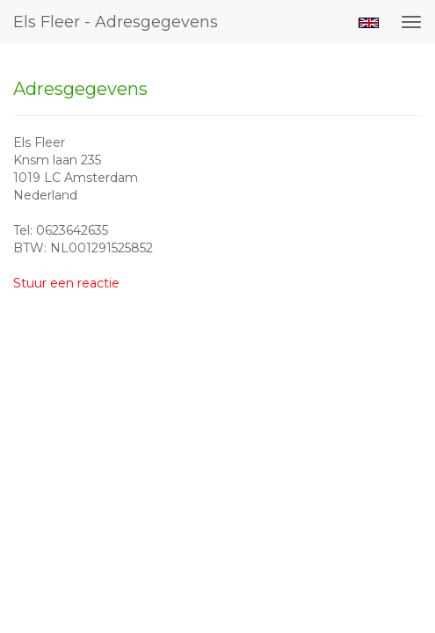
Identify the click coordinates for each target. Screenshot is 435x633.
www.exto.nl (175, 396)
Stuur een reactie (66, 283)
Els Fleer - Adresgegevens (115, 22)
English (369, 23)
